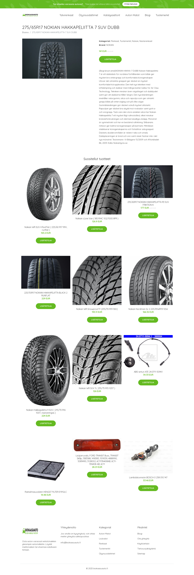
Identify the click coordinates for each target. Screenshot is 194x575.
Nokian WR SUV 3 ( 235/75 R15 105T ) (97, 390)
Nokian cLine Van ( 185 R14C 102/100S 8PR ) (97, 220)
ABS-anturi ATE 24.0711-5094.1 (148, 373)
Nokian (135, 43)
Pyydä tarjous (130, 4)
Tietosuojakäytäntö (146, 550)
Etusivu (25, 34)
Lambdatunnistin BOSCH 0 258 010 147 (148, 479)
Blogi (147, 16)
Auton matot (132, 16)
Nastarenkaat (145, 43)
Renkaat (115, 43)
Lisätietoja (110, 61)
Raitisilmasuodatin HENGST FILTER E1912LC (46, 493)
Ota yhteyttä (143, 540)
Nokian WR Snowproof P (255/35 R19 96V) (97, 311)
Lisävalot (103, 540)
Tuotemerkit (162, 16)
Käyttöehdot (143, 545)
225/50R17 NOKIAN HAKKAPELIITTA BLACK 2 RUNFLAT (45, 296)
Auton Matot (105, 535)
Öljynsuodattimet (88, 16)
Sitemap (141, 555)
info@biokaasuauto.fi (71, 544)
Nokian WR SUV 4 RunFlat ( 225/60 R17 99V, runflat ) (46, 230)
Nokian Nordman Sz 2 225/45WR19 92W (148, 311)
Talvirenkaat (66, 16)
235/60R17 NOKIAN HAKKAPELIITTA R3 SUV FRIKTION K (148, 205)
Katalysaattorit (111, 16)
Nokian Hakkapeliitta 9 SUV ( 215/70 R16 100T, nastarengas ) (45, 413)
